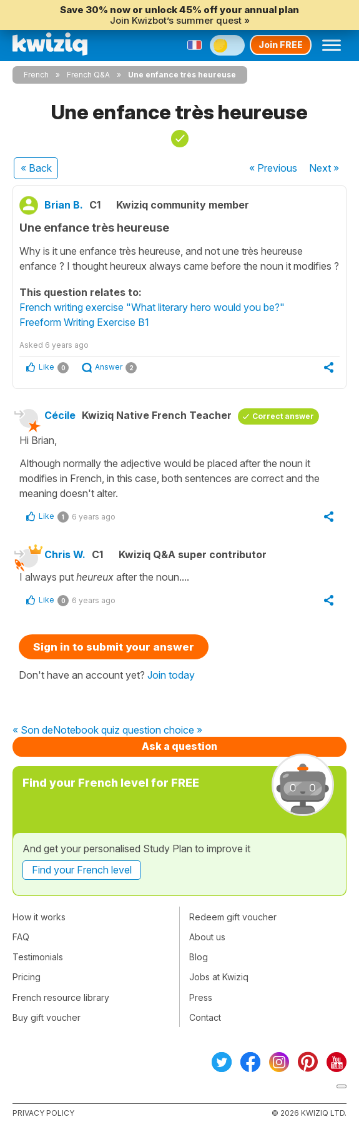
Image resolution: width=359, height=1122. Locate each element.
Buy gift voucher (46, 1017)
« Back (36, 168)
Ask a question (179, 746)
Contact (205, 1017)
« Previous (273, 168)
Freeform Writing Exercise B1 (84, 322)
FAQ (20, 937)
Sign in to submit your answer (113, 647)
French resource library (60, 997)
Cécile (60, 415)
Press (200, 997)
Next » (324, 168)
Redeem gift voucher (233, 917)
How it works (39, 917)
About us (207, 937)
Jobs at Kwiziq (218, 977)
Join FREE (280, 44)
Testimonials (37, 957)
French (36, 74)
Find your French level (82, 870)
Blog (198, 957)
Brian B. (63, 205)
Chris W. (65, 554)
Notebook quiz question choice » (127, 730)
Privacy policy (43, 1113)
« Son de (32, 730)
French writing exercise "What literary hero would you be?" (152, 307)
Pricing (26, 977)
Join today (171, 675)
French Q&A (88, 74)
